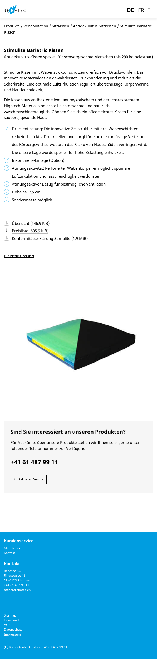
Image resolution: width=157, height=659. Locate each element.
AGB (7, 625)
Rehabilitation (35, 26)
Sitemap (10, 615)
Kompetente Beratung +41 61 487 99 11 (38, 647)
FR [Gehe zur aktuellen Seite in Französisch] (141, 9)
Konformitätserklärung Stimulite (50, 238)
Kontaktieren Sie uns (29, 479)
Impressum (12, 634)
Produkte (12, 26)
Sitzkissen (60, 26)
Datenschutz (13, 629)
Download (11, 620)
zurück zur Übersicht (19, 256)
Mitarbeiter (12, 548)
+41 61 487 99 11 (16, 585)
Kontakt (9, 553)
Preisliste (30, 230)
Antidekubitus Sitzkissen (94, 26)
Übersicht (31, 223)
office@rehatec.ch (17, 589)
